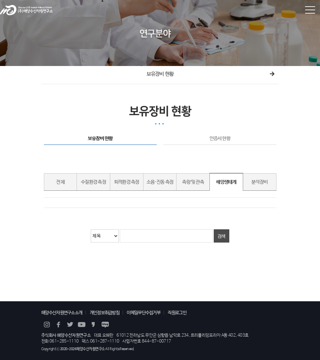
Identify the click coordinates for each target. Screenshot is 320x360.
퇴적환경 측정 (126, 182)
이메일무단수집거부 (143, 312)
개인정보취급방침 (104, 312)
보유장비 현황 (160, 74)
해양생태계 (226, 182)
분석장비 (259, 182)
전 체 (60, 182)
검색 (221, 236)
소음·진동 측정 (160, 182)
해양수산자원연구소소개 (61, 312)
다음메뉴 (272, 74)
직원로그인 (177, 312)
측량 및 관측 (193, 182)
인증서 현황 (219, 139)
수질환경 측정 (93, 182)
